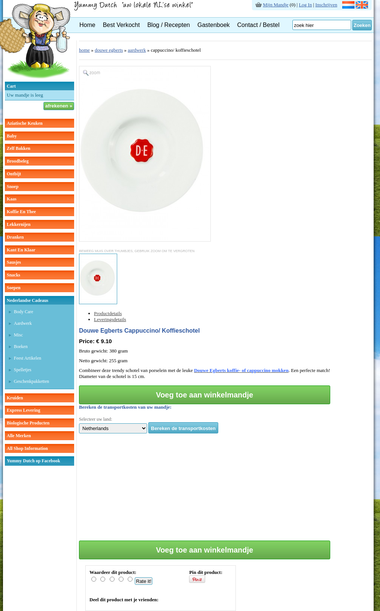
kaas (11, 199)
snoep (12, 186)
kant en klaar (21, 249)
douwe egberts (109, 50)
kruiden (15, 397)
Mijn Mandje (275, 4)
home (84, 50)
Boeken (21, 346)
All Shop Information (27, 448)
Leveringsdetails (110, 319)
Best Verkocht (121, 25)
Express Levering (23, 410)
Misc (18, 335)
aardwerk (137, 50)
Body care (23, 311)
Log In (305, 4)
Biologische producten (28, 423)
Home (87, 25)
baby (12, 136)
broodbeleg (17, 161)
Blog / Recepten (168, 25)
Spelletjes (22, 369)
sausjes (14, 262)
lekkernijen (18, 224)
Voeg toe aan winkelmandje (204, 395)
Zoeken (362, 25)
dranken (15, 237)
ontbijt (14, 173)
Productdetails (108, 313)
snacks (13, 275)
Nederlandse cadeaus (27, 300)
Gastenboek (213, 25)
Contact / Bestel (258, 25)
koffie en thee (21, 211)
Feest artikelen (27, 358)
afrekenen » (58, 106)
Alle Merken (19, 435)
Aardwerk (23, 323)
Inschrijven (326, 4)
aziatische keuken (25, 123)
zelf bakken (18, 148)
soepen (14, 287)
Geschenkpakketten (31, 381)
